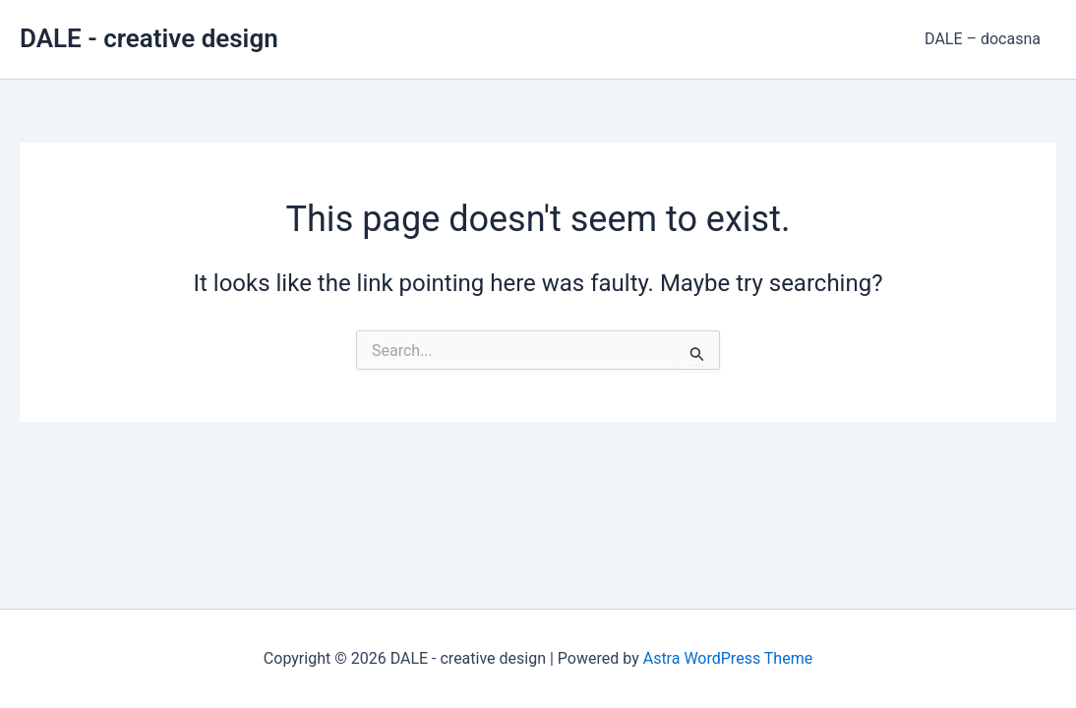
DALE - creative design (149, 38)
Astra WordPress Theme (727, 658)
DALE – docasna (983, 39)
